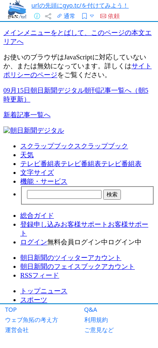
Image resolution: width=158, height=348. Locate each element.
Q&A (90, 309)
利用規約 (96, 320)
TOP (11, 309)
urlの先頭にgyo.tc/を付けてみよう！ (80, 5)
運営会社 (17, 330)
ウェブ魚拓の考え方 (31, 320)
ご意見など (99, 330)
